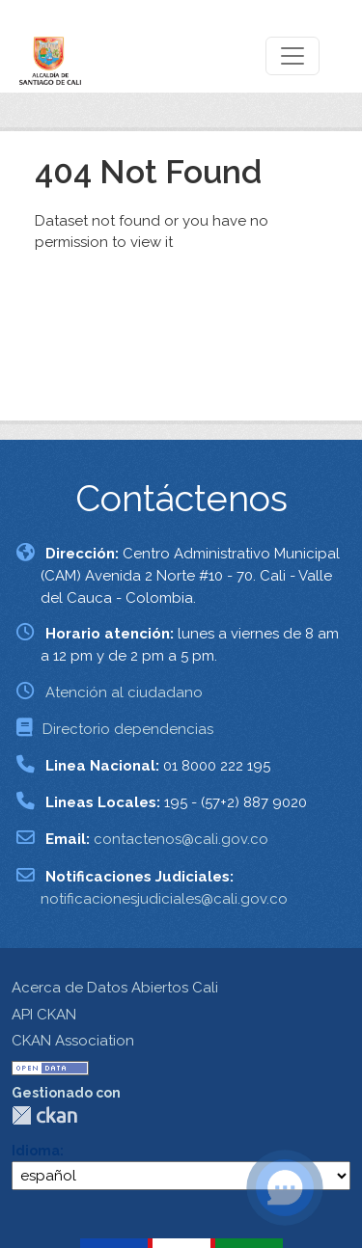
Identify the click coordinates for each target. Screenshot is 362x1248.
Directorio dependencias (127, 729)
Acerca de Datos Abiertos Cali (115, 987)
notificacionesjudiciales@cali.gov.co (164, 899)
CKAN (44, 1115)
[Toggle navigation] (292, 56)
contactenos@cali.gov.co (181, 839)
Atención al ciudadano (124, 692)
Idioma (36, 1150)
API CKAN (44, 1014)
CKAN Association (73, 1040)
